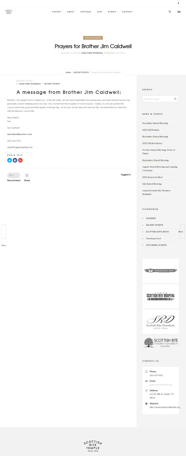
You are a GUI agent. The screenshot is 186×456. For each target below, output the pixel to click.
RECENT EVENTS (81, 72)
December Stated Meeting (155, 123)
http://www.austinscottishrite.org (165, 407)
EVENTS (112, 11)
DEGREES (151, 218)
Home (68, 72)
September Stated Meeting (155, 160)
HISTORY (56, 11)
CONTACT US (150, 361)
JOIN (99, 11)
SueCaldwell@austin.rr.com (19, 134)
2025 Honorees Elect (152, 177)
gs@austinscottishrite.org (161, 385)
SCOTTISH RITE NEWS (157, 231)
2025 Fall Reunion (150, 130)
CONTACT (127, 11)
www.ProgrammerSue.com (20, 147)
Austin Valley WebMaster (92, 53)
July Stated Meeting (152, 184)
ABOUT (71, 11)
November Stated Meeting (155, 136)
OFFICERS (86, 11)
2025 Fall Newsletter (152, 143)
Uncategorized (153, 238)
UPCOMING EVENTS (156, 245)
